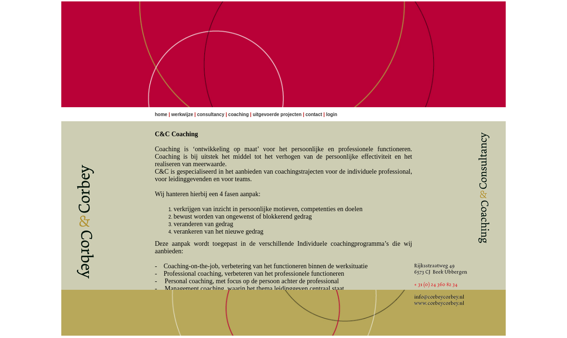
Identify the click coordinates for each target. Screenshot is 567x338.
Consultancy (210, 114)
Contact (313, 114)
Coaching (238, 114)
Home (161, 114)
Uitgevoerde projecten (277, 114)
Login (331, 114)
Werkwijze (182, 114)
